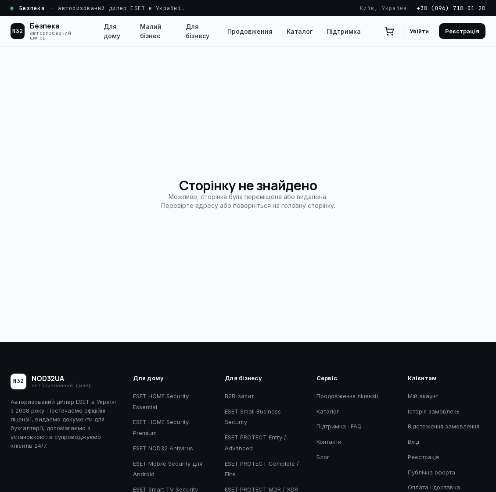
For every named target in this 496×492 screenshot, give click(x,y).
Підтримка (344, 31)
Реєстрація (462, 31)
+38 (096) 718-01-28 (451, 8)
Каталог (300, 31)
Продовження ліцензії (347, 395)
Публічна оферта (431, 472)
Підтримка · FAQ (339, 426)
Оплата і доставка (434, 487)
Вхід (413, 441)
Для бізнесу (197, 31)
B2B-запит (239, 395)
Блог (323, 456)
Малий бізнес (151, 31)
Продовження (250, 31)
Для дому (112, 31)
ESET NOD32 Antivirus (163, 448)
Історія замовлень (434, 411)
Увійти (419, 31)
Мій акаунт (423, 395)
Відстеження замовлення (443, 426)
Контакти (328, 441)
